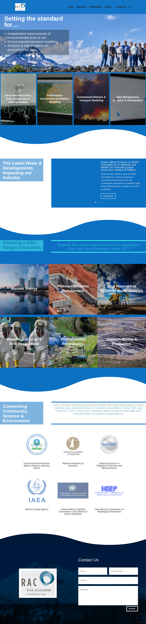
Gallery (108, 7)
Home (70, 7)
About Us (81, 7)
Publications (95, 7)
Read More (108, 197)
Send (132, 609)
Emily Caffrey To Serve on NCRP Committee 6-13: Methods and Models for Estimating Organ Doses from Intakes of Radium (120, 167)
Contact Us (120, 7)
